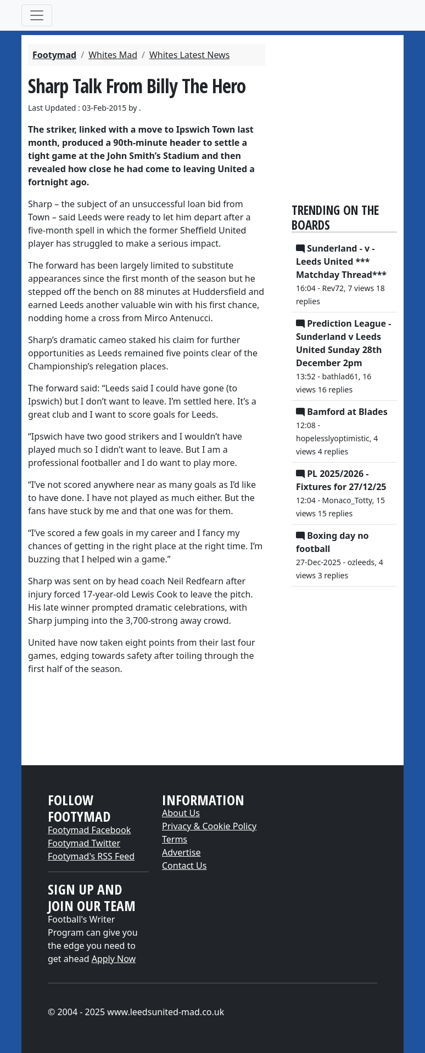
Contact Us (184, 866)
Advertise (181, 852)
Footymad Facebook (89, 830)
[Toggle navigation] (36, 15)
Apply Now (114, 959)
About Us (181, 813)
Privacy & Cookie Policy (209, 826)
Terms (174, 839)
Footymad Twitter (84, 843)
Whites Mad (112, 55)
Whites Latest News (189, 55)
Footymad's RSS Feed (91, 856)
